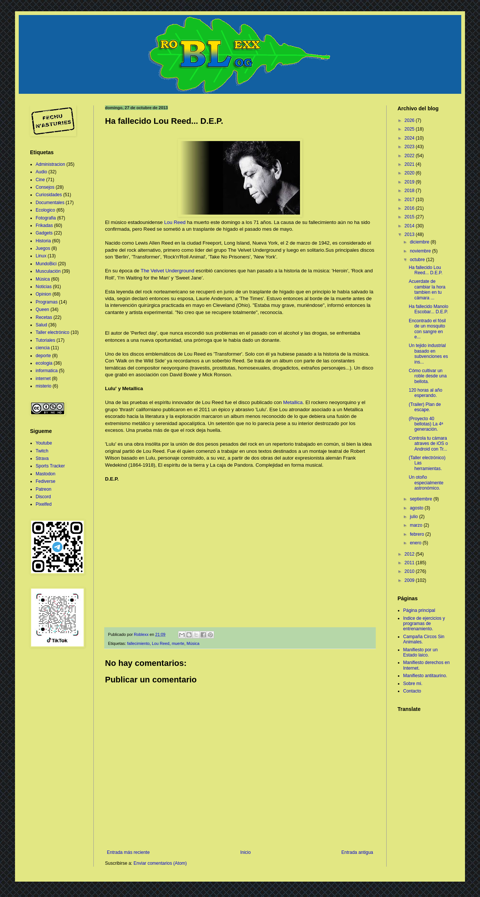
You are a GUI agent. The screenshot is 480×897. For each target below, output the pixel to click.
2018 (410, 190)
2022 (410, 155)
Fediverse (46, 481)
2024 (410, 138)
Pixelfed (44, 504)
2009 (410, 580)
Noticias (44, 286)
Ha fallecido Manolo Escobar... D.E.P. (428, 309)
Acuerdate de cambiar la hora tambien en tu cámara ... (427, 289)
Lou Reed (175, 222)
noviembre (421, 251)
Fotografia (46, 218)
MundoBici (46, 263)
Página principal (419, 610)
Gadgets (44, 233)
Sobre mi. (412, 683)
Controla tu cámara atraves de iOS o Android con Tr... (428, 444)
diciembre (420, 242)
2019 (410, 182)
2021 (410, 164)
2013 (410, 234)
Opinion (43, 294)
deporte (43, 355)
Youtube (44, 443)
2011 (410, 562)
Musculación (48, 271)
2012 (410, 554)
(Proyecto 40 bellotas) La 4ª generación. (426, 424)
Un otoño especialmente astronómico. (426, 483)
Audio (41, 171)
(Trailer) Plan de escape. (425, 407)
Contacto (412, 691)
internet (43, 378)
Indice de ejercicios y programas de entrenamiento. (424, 624)
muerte (178, 643)
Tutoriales (45, 340)
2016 (410, 208)
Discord (43, 496)
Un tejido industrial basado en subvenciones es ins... (428, 353)
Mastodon (46, 473)
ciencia (43, 347)
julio (414, 516)
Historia (43, 240)
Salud (41, 325)
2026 (410, 120)
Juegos (43, 248)
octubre (418, 259)
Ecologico (45, 210)
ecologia (44, 363)
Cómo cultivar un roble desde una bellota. (428, 376)
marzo (417, 525)
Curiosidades (49, 194)
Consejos (45, 187)
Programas (47, 302)
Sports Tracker (50, 466)
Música (192, 643)
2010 (410, 571)
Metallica (293, 402)
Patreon (43, 489)
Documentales (50, 202)
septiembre (422, 499)
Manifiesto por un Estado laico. (420, 652)
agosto (417, 508)
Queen (42, 309)
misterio (43, 386)
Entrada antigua (357, 852)
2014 (410, 225)
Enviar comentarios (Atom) (160, 863)
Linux (41, 255)
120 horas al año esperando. (425, 393)
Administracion (50, 164)
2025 (410, 129)
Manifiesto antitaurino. (425, 675)
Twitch (42, 451)
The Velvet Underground (167, 270)
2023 (410, 146)
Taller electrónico (52, 332)
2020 (410, 173)
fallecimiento (138, 643)
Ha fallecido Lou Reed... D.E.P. (425, 270)
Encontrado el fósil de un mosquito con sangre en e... (427, 329)
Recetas (44, 317)
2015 (410, 216)
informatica (47, 370)
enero (416, 542)
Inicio (245, 852)
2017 (410, 199)
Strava (42, 458)
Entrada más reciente (128, 852)
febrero (417, 534)
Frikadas (44, 225)
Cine (40, 179)
